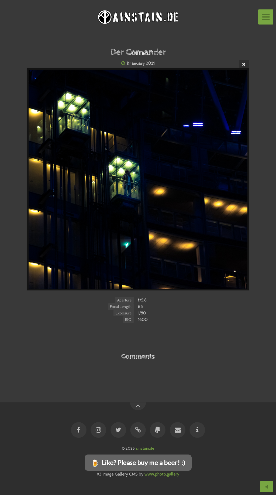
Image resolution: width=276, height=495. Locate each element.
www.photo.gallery (161, 474)
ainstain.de (145, 448)
